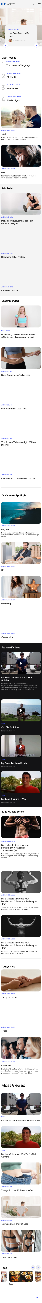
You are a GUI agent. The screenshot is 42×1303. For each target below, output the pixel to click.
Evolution (6, 1067)
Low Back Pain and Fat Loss (19, 35)
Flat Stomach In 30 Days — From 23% (18, 480)
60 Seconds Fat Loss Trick (13, 410)
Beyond (5, 531)
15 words (11, 77)
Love (3, 135)
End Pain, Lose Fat (9, 292)
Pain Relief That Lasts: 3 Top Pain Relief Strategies (17, 224)
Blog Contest (5, 332)
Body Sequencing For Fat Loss (15, 377)
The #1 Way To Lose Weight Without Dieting (19, 445)
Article (10, 29)
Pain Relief (9, 219)
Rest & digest (13, 100)
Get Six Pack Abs (10, 729)
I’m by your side (8, 999)
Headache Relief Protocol (13, 259)
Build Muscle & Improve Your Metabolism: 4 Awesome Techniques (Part (15, 850)
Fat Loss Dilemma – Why (13, 800)
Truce (4, 1032)
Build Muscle (10, 843)
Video (3, 725)
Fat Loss (16, 29)
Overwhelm (7, 639)
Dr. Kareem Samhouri (19, 41)
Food (11, 1286)
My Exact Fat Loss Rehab (14, 765)
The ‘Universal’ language (18, 65)
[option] (21, 28)
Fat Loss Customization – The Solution (16, 681)
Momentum (12, 88)
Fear (3, 174)
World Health (15, 62)
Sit (2, 572)
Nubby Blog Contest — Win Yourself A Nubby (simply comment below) (18, 338)
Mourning (6, 605)
